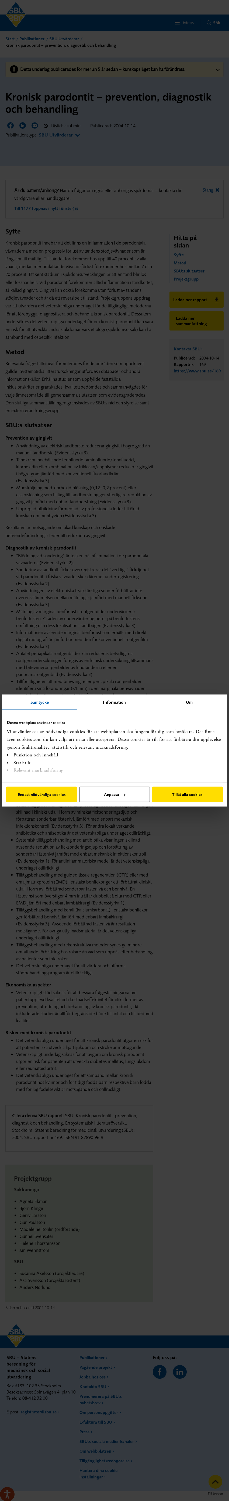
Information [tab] (114, 702)
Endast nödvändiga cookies (42, 794)
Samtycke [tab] (39, 702)
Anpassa (115, 794)
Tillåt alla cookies (187, 794)
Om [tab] (189, 702)
